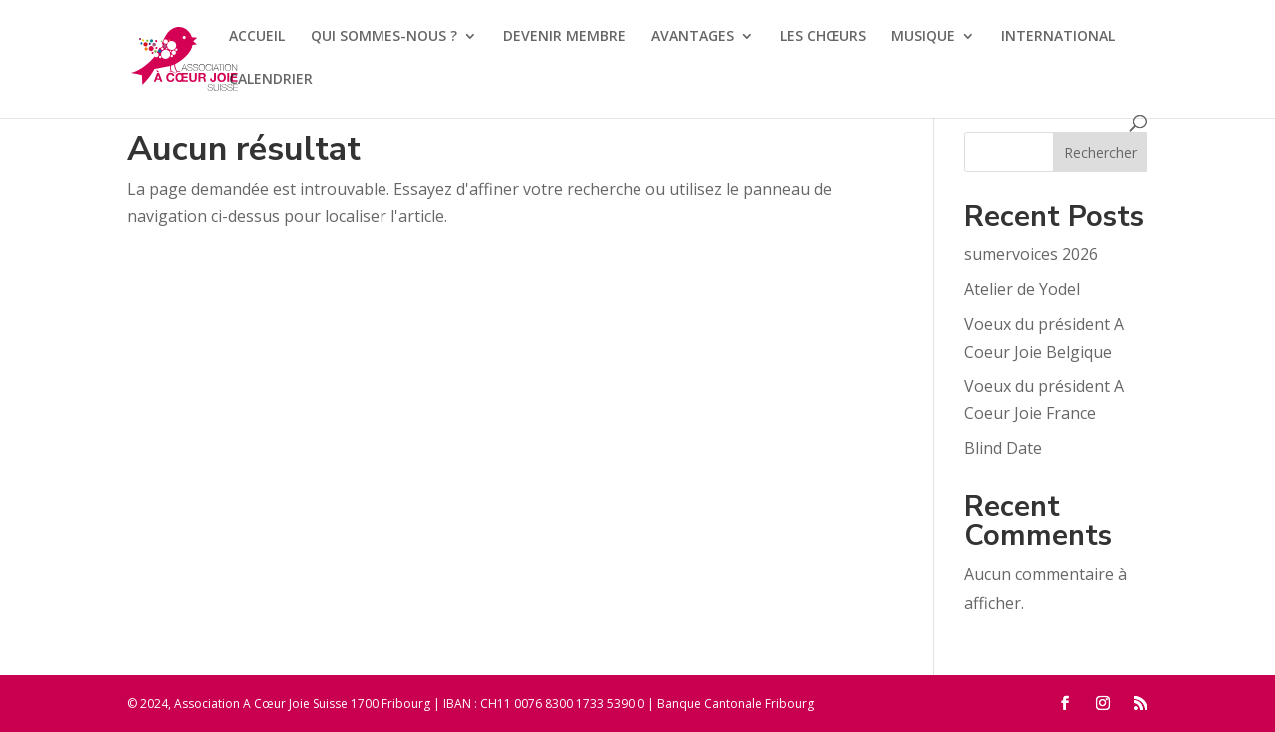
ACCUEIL (257, 37)
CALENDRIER (271, 80)
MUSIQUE (923, 37)
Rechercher (1100, 152)
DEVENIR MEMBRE (564, 37)
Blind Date (1003, 448)
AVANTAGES (692, 37)
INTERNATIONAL (1058, 37)
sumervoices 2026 (1031, 254)
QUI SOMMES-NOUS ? (384, 37)
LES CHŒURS (823, 37)
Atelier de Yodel (1022, 289)
